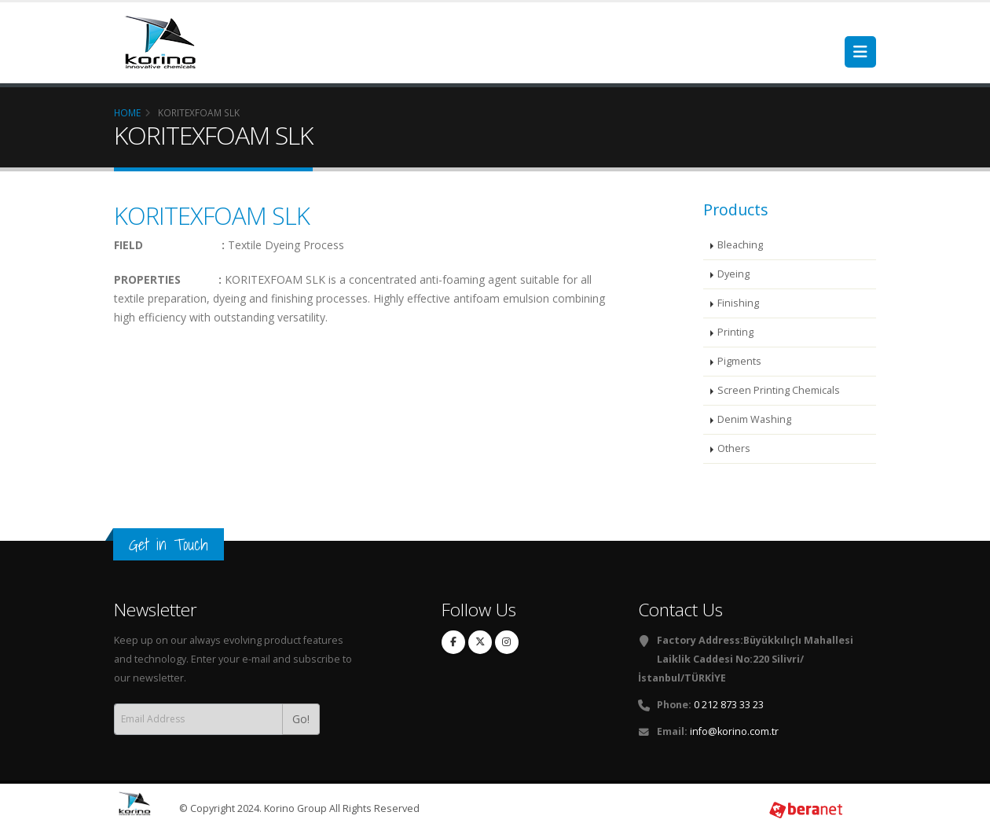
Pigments (739, 361)
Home (127, 112)
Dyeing (733, 274)
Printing (735, 332)
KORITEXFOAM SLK (212, 215)
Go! (301, 718)
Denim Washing (754, 419)
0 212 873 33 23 (729, 704)
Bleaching (740, 245)
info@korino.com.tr (734, 731)
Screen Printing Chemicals (778, 390)
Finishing (738, 303)
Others (733, 448)
